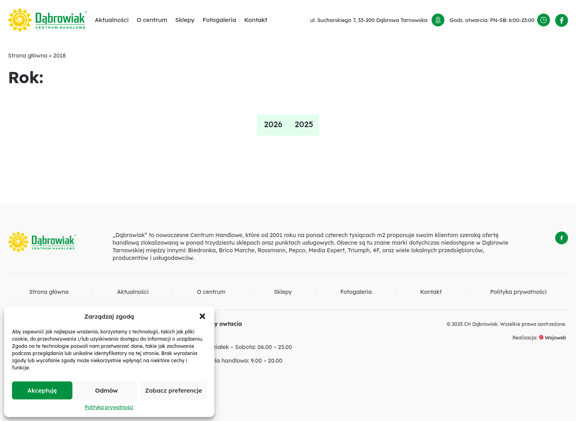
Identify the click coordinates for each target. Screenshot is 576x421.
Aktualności (112, 20)
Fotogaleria (219, 20)
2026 (273, 124)
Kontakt (255, 20)
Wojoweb (552, 338)
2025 (304, 124)
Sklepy (184, 20)
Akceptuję (42, 390)
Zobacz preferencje (173, 390)
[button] (202, 316)
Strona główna (27, 55)
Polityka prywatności (109, 407)
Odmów (106, 390)
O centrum (152, 20)
